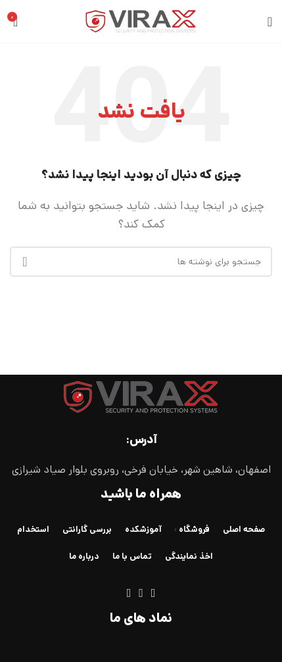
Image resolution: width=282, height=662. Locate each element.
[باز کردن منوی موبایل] (270, 22)
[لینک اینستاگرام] (153, 593)
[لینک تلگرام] (129, 593)
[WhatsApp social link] (141, 593)
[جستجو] (141, 262)
